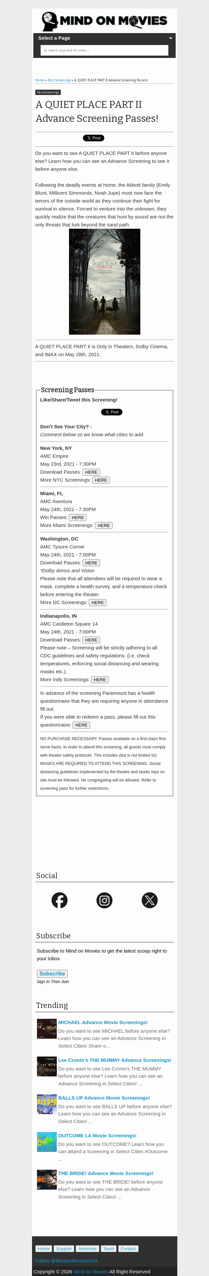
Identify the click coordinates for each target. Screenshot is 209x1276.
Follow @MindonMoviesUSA (66, 1260)
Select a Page (54, 38)
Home (44, 1248)
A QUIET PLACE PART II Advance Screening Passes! (96, 111)
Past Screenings (48, 92)
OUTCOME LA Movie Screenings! (97, 1135)
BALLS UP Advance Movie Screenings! (104, 1098)
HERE (91, 472)
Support (64, 1248)
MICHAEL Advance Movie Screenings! (103, 1022)
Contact (128, 1248)
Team (108, 1248)
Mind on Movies (91, 1271)
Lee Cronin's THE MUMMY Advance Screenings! (115, 1060)
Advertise (87, 1248)
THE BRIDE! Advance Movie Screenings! (106, 1173)
